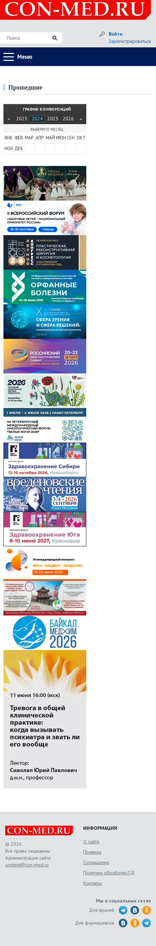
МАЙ (50, 138)
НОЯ (8, 148)
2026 (68, 118)
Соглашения (96, 862)
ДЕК (18, 148)
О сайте (91, 841)
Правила (92, 852)
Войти (116, 33)
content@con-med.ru (27, 865)
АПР (39, 138)
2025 (52, 118)
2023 (21, 118)
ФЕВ (18, 138)
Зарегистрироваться (130, 41)
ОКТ (81, 138)
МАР (29, 138)
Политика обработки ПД (109, 873)
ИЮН (60, 138)
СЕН (71, 138)
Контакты (92, 883)
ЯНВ (8, 138)
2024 (37, 118)
